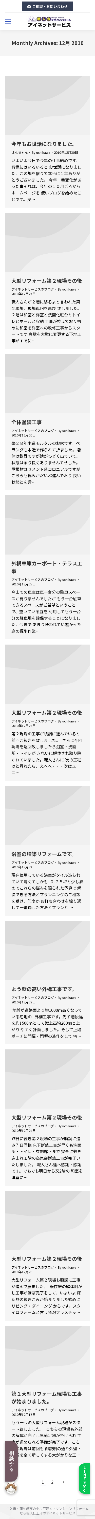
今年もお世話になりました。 (44, 143)
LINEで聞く (84, 1478)
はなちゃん (19, 152)
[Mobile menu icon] (8, 21)
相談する (11, 1461)
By (41, 152)
